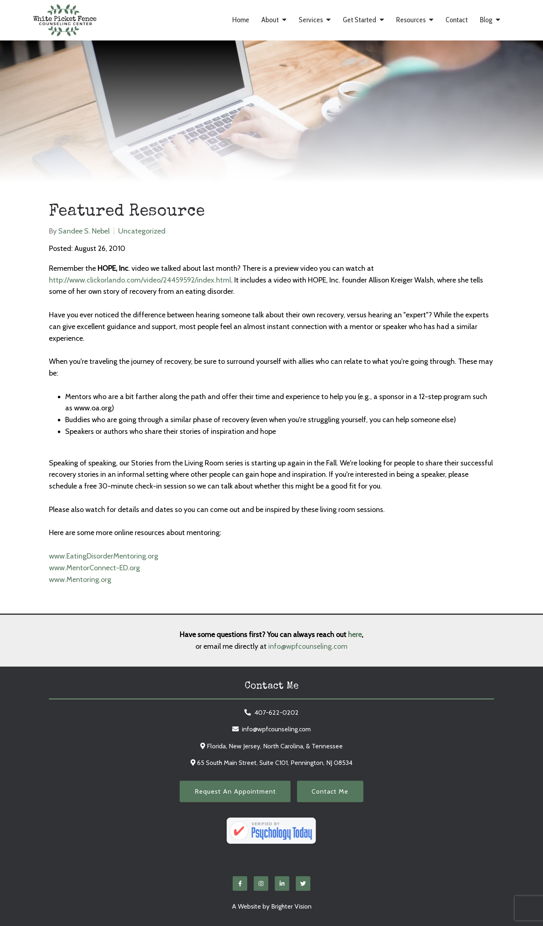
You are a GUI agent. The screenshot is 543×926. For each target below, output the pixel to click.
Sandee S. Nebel (84, 231)
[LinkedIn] (282, 884)
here (355, 634)
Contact (456, 20)
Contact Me (330, 791)
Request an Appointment (235, 791)
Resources (411, 20)
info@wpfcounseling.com (308, 646)
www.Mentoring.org (80, 579)
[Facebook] (240, 884)
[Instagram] (261, 884)
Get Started (359, 20)
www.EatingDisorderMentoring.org (103, 556)
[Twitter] (303, 884)
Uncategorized (141, 231)
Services (311, 20)
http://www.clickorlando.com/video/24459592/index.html (140, 280)
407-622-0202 (277, 712)
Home (240, 20)
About (270, 20)
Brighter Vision (291, 907)
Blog (486, 20)
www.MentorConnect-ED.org (94, 567)
